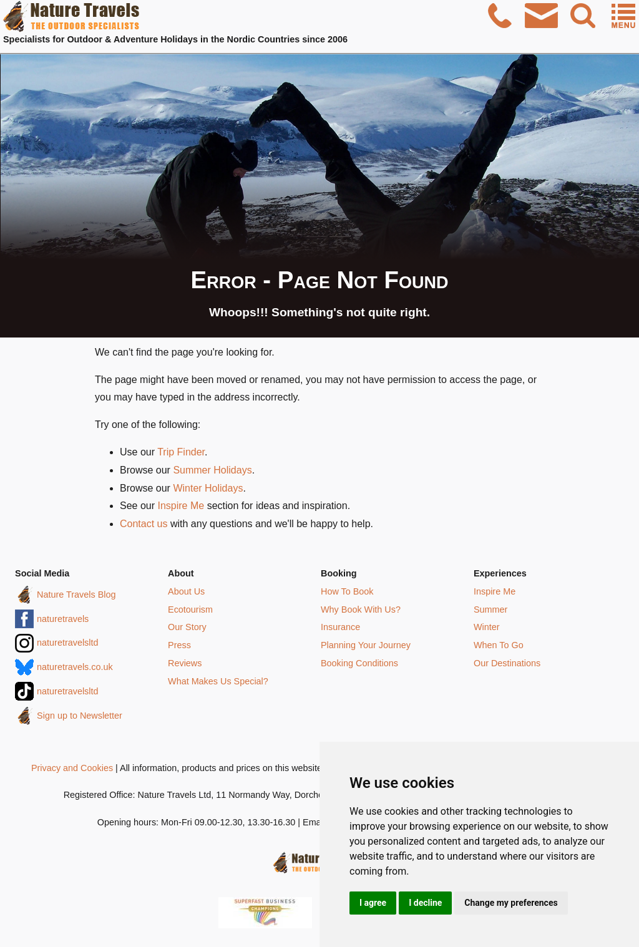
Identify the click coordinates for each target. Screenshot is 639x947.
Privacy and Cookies (72, 768)
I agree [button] (372, 903)
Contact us (143, 523)
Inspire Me (180, 505)
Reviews (185, 663)
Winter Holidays (208, 488)
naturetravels (63, 619)
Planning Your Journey (366, 645)
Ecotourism (190, 609)
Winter (487, 627)
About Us (186, 591)
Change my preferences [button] (510, 903)
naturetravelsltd (67, 643)
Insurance (340, 627)
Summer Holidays (212, 470)
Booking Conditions (359, 663)
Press (179, 645)
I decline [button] (425, 903)
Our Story (187, 627)
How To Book (347, 591)
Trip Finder (181, 452)
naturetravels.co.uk (75, 667)
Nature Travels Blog (76, 595)
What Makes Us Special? (218, 681)
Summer (490, 609)
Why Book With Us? (361, 609)
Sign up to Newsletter (79, 716)
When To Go (499, 645)
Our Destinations (507, 663)
